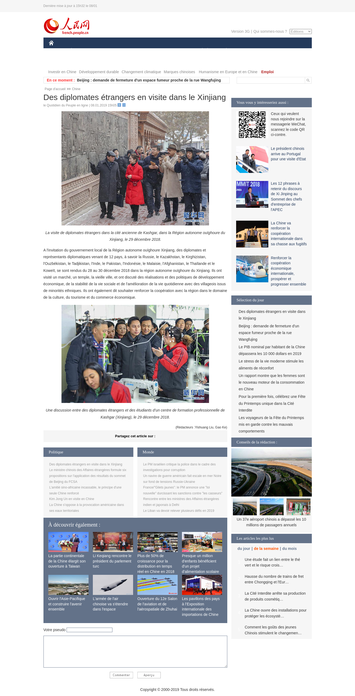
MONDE (106, 50)
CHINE (58, 50)
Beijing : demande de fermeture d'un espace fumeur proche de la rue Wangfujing (149, 80)
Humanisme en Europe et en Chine (228, 72)
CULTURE (176, 50)
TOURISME (268, 50)
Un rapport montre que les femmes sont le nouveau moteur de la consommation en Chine (272, 382)
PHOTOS (292, 50)
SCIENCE (152, 50)
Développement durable (99, 72)
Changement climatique (141, 72)
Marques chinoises (179, 72)
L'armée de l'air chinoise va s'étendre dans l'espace (110, 604)
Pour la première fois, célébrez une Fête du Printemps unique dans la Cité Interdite (272, 403)
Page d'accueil (55, 89)
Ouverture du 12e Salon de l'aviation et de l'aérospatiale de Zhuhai (157, 604)
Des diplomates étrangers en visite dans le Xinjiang (85, 464)
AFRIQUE (128, 50)
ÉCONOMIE (81, 50)
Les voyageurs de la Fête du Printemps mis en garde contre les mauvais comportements (271, 424)
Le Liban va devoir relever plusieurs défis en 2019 (178, 511)
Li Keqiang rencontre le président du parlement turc (112, 561)
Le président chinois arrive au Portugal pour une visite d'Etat (288, 153)
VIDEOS (59, 61)
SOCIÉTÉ (200, 50)
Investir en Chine (62, 72)
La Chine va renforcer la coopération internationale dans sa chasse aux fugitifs (289, 233)
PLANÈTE (223, 50)
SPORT (245, 50)
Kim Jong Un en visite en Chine (71, 499)
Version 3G (240, 31)
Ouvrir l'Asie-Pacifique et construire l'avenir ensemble (66, 604)
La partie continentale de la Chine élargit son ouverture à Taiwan (67, 561)
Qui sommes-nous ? (270, 31)
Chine (76, 89)
